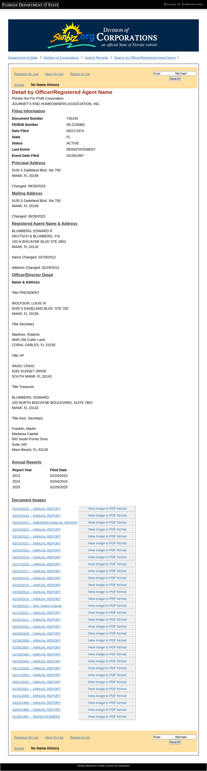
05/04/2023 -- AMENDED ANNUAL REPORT (45, 522)
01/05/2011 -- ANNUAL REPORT (36, 620)
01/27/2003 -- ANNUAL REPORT (36, 675)
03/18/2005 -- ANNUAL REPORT (36, 661)
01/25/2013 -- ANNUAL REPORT (36, 599)
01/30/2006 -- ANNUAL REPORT (36, 654)
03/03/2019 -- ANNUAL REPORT (36, 557)
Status (17, 143)
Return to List (80, 74)
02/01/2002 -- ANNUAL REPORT (36, 682)
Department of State (23, 57)
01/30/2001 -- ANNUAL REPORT (36, 689)
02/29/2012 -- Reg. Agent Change (37, 606)
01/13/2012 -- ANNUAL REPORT (36, 613)
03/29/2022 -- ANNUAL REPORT (36, 536)
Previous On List (26, 74)
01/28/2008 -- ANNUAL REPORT (36, 640)
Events (19, 85)
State (16, 137)
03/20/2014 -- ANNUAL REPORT (36, 592)
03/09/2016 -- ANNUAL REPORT (36, 578)
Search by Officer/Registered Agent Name (145, 57)
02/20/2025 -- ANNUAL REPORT (36, 509)
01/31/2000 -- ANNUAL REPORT (36, 696)
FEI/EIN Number (25, 125)
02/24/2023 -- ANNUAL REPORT (36, 529)
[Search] (174, 73)
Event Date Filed (25, 156)
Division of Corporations (61, 57)
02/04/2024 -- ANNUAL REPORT (36, 516)
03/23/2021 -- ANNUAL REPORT (36, 543)
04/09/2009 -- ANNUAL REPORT (36, 633)
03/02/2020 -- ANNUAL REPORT (36, 550)
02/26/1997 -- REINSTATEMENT (36, 716)
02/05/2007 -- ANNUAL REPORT (36, 647)
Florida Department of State (22, 4)
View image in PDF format (107, 508)
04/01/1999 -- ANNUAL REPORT (36, 703)
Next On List (54, 74)
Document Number (27, 118)
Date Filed (20, 131)
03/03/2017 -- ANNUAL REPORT (36, 571)
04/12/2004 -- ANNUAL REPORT (36, 668)
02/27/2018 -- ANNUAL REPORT (36, 564)
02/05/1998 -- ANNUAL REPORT (36, 710)
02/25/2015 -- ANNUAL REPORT (36, 585)
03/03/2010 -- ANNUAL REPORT (36, 627)
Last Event (21, 149)
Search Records (96, 57)
